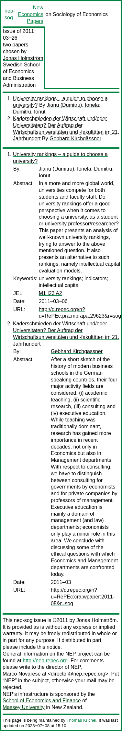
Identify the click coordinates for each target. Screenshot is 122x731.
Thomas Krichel (81, 720)
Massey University (24, 707)
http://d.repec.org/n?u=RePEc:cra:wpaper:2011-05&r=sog (83, 596)
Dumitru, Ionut (29, 111)
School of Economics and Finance (42, 700)
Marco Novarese (21, 674)
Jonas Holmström (23, 58)
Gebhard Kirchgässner (75, 138)
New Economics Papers (30, 14)
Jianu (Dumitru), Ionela (73, 105)
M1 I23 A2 (50, 293)
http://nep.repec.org (45, 660)
